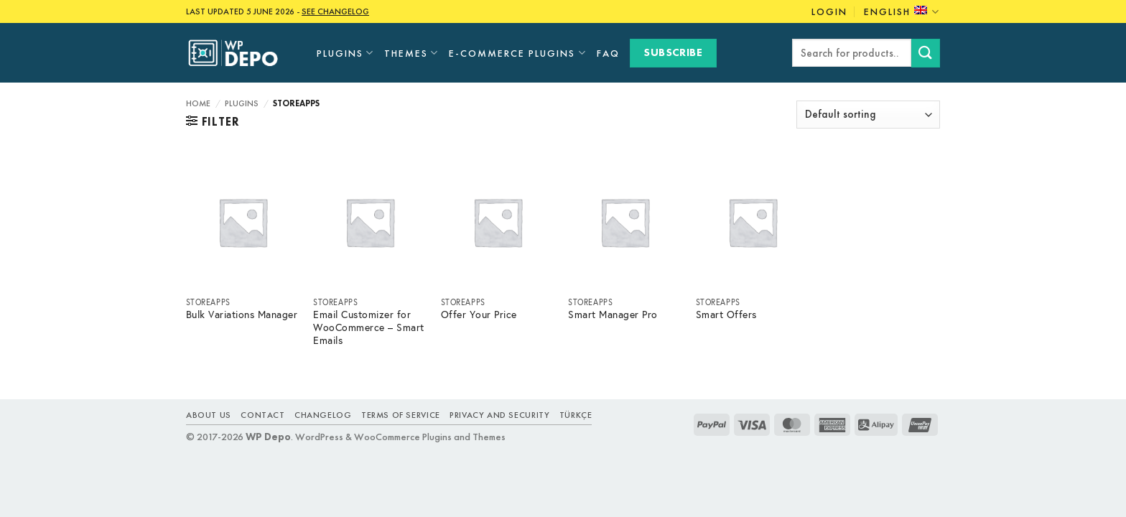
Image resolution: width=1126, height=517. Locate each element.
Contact (262, 415)
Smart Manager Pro (613, 315)
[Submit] (925, 53)
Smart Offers (726, 315)
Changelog (323, 415)
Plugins (345, 53)
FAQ (608, 53)
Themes (411, 53)
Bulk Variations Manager (242, 315)
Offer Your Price (479, 315)
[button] (212, 121)
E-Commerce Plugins (517, 53)
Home (198, 103)
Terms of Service (400, 415)
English (902, 12)
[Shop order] (868, 115)
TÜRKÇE (575, 415)
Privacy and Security (499, 415)
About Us (208, 415)
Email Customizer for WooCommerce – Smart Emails (368, 328)
